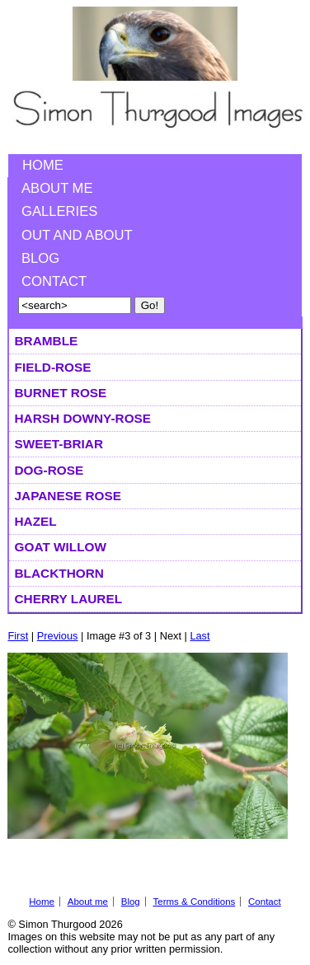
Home (42, 165)
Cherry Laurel (69, 599)
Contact (54, 281)
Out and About (77, 235)
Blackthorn (59, 573)
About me (57, 188)
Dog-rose (49, 470)
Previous (57, 636)
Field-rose (53, 367)
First (17, 636)
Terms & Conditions (194, 901)
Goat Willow (60, 547)
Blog (40, 258)
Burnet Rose (61, 393)
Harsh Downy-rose (83, 418)
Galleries (59, 211)
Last (199, 636)
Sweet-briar (59, 444)
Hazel (36, 521)
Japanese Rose (68, 496)
